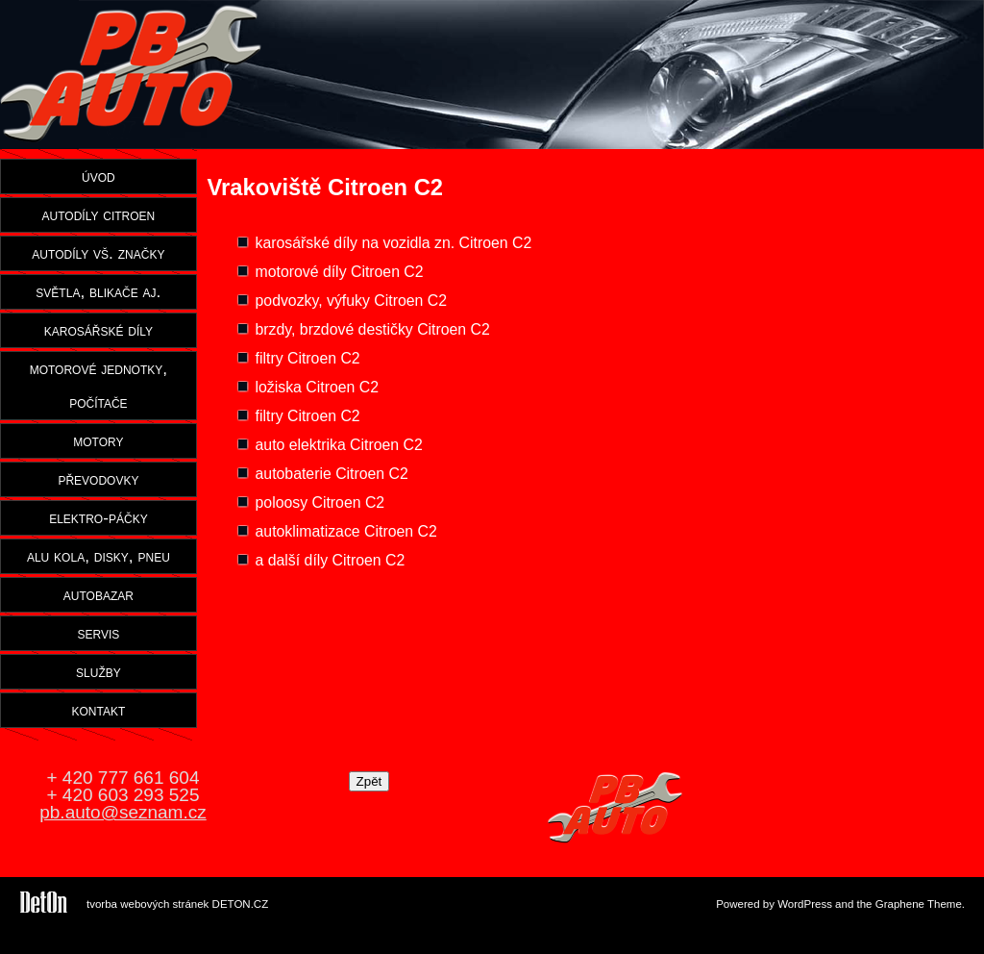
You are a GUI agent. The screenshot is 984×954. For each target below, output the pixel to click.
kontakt (99, 709)
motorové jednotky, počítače (98, 385)
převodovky (98, 479)
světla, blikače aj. (98, 291)
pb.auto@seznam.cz (123, 812)
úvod (98, 176)
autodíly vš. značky (98, 253)
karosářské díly (98, 329)
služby (98, 671)
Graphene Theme (918, 904)
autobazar (98, 594)
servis (98, 632)
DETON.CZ (240, 904)
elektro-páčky (98, 517)
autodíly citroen (99, 214)
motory (98, 440)
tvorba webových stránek (147, 904)
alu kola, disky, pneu (98, 555)
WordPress (804, 904)
